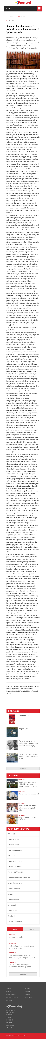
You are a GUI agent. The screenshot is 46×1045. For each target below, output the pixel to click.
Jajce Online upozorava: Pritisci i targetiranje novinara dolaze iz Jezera (28, 784)
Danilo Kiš (11, 916)
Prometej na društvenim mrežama (11, 1012)
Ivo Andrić (11, 856)
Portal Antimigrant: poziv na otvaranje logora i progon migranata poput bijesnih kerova (22, 957)
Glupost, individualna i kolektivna (27, 818)
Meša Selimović (14, 889)
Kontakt (9, 1023)
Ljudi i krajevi (11, 994)
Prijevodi (28, 994)
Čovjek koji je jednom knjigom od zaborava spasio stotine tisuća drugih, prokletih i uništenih (29, 744)
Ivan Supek (12, 905)
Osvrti (9, 991)
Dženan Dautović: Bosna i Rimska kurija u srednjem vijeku (28, 756)
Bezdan (15, 929)
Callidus (37, 1041)
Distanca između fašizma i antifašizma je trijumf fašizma (28, 807)
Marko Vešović (13, 900)
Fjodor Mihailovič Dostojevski (19, 878)
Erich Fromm (13, 911)
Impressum (10, 1020)
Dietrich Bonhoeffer (15, 861)
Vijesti (31, 929)
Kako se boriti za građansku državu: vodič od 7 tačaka (22, 947)
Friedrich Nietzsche (15, 867)
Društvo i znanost (13, 997)
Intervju (28, 991)
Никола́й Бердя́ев (15, 850)
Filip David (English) (15, 872)
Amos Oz (11, 834)
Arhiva (23, 769)
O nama (9, 1017)
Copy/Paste (28, 997)
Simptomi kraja (24, 715)
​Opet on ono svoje (16, 937)
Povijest (27, 988)
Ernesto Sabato (14, 839)
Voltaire (11, 894)
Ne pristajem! (24, 728)
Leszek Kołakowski (15, 922)
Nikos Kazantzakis (15, 883)
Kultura (11, 16)
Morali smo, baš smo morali (29, 794)
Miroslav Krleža (14, 845)
